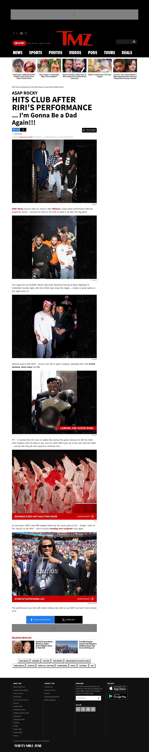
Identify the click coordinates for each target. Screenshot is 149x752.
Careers (47, 693)
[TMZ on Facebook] (14, 33)
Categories (17, 716)
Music (73, 666)
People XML (17, 729)
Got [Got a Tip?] (19, 43)
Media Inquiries (50, 700)
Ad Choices (17, 697)
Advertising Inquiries (52, 697)
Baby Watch (19, 666)
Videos (75, 53)
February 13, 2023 (25, 137)
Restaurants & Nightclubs (77, 661)
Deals (127, 53)
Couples (31, 666)
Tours (109, 53)
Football (83, 666)
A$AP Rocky (24, 661)
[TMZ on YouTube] (88, 709)
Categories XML (19, 719)
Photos (55, 53)
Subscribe (98, 698)
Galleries (16, 723)
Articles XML (18, 706)
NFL (92, 666)
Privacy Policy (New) (20, 690)
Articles (16, 703)
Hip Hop (46, 661)
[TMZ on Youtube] (21, 33)
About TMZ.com (19, 687)
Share (40, 619)
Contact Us (49, 687)
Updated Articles (19, 710)
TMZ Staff (18, 134)
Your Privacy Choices (21, 700)
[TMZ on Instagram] (26, 33)
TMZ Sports (57, 661)
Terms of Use (18, 693)
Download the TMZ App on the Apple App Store (117, 688)
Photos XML (17, 732)
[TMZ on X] (17, 33)
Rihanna (35, 661)
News (17, 53)
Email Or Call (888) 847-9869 (38, 43)
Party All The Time (46, 666)
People (15, 726)
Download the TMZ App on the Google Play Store (117, 696)
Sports (35, 53)
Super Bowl (62, 666)
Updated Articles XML (21, 713)
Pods (92, 53)
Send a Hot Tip (50, 690)
